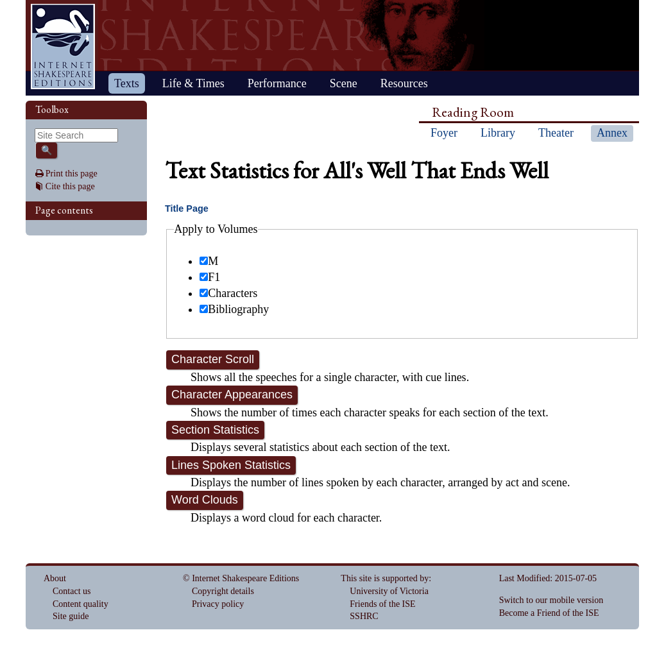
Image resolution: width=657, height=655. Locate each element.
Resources (404, 83)
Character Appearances (232, 394)
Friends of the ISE (382, 604)
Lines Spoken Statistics (231, 465)
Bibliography (234, 309)
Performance (277, 83)
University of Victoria (389, 591)
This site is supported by (385, 578)
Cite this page (70, 186)
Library (498, 132)
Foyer (444, 132)
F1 (210, 277)
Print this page (72, 173)
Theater (556, 132)
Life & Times (193, 83)
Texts (126, 83)
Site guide (71, 616)
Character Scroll (212, 359)
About (55, 578)
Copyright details (223, 591)
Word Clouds (204, 499)
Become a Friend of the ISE (549, 613)
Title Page (187, 208)
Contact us (72, 591)
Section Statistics (215, 429)
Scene (343, 83)
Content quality (80, 604)
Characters (228, 293)
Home (63, 46)
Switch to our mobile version (551, 600)
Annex (612, 132)
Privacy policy (218, 604)
